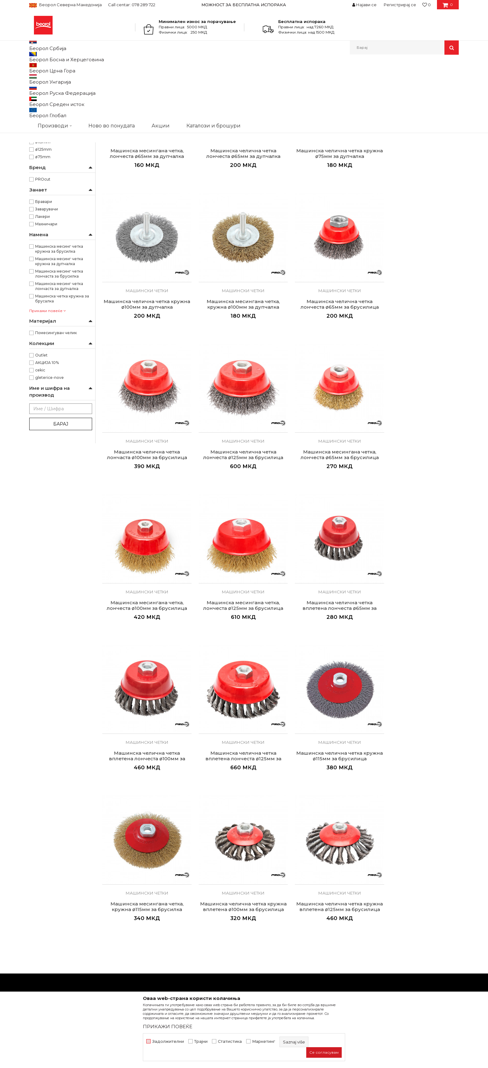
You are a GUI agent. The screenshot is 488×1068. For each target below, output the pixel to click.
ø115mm (42, 206)
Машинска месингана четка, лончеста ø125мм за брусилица (326, 502)
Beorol (35, 68)
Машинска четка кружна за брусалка (62, 362)
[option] (244, 4)
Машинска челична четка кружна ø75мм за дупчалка (325, 212)
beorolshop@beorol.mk (78, 922)
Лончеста (44, 176)
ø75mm (42, 221)
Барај (60, 488)
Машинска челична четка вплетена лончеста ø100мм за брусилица (144, 650)
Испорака (258, 929)
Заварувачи (46, 273)
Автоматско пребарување (266, 78)
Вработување (153, 912)
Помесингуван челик (56, 396)
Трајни (201, 1041)
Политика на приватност (275, 912)
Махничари (46, 288)
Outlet (41, 419)
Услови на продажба (270, 895)
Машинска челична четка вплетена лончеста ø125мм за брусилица (235, 650)
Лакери (42, 280)
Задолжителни (168, 1041)
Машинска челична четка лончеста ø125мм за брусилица (417, 357)
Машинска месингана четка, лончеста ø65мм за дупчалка (144, 212)
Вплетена (44, 161)
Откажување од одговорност (280, 903)
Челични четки (47, 107)
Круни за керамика (51, 129)
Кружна (42, 168)
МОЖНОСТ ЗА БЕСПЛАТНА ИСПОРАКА (243, 4)
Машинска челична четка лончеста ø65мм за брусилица (235, 357)
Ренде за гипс (45, 137)
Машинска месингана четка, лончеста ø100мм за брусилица (235, 502)
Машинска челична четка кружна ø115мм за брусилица (326, 647)
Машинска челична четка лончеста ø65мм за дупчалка (235, 212)
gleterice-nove (49, 441)
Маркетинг (263, 1041)
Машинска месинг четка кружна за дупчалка (59, 325)
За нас (145, 895)
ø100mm (44, 198)
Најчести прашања (268, 947)
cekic (40, 434)
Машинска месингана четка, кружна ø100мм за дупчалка (144, 357)
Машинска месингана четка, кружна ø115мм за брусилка (416, 647)
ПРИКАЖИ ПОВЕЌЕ (167, 1026)
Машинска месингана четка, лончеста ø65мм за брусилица (144, 502)
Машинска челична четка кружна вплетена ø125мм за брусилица (235, 795)
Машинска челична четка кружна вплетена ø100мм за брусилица (144, 795)
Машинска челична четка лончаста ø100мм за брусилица (326, 357)
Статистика (230, 1041)
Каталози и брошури (161, 921)
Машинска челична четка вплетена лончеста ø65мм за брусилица (416, 505)
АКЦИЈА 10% (47, 426)
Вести (145, 903)
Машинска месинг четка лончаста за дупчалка (59, 350)
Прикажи (386, 78)
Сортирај (310, 78)
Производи (56, 68)
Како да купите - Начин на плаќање (287, 921)
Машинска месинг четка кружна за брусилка (59, 313)
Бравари (43, 265)
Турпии (39, 122)
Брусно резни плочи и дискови (60, 96)
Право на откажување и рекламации (288, 938)
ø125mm (43, 213)
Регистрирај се (400, 4)
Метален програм (90, 68)
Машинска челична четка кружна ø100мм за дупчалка (417, 212)
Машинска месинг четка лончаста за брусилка (59, 338)
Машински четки (49, 115)
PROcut (42, 243)
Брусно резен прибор (135, 68)
